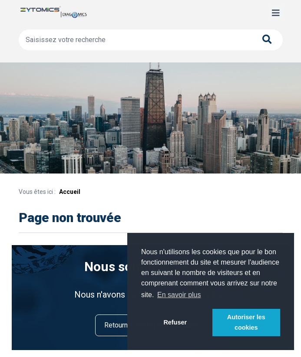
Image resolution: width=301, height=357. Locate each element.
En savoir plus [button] (179, 294)
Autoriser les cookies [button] (246, 322)
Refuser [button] (175, 322)
